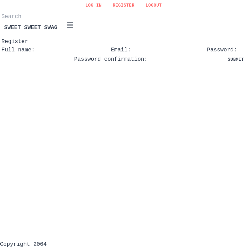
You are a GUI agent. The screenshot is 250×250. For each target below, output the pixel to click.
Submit (236, 59)
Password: (222, 50)
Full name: (18, 50)
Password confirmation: (111, 59)
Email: (121, 50)
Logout (153, 5)
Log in (93, 5)
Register (123, 5)
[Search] (36, 16)
